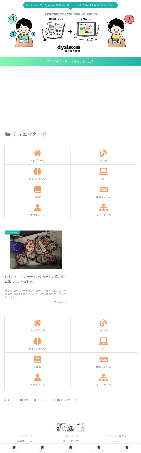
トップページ (24, 435)
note (116, 441)
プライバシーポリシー (116, 435)
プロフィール (70, 435)
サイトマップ (70, 441)
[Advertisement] (70, 95)
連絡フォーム (24, 441)
